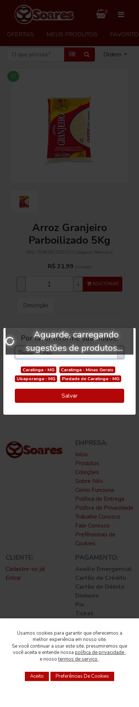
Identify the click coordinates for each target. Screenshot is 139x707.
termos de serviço (78, 659)
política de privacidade (100, 652)
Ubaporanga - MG (36, 379)
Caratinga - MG (38, 370)
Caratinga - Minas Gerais (87, 370)
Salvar (69, 396)
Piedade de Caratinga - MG (90, 379)
